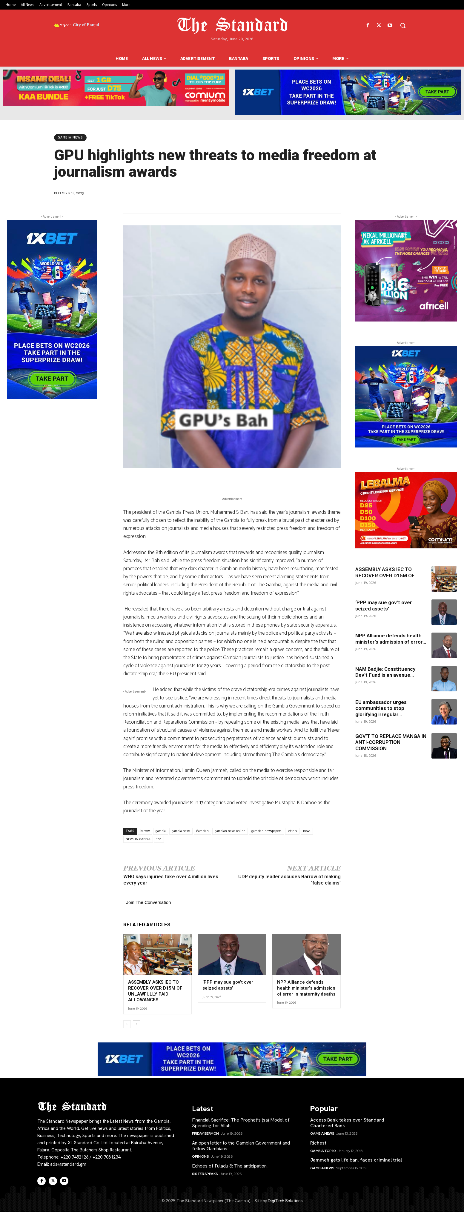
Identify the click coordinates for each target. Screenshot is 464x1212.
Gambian (202, 831)
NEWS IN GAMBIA (138, 839)
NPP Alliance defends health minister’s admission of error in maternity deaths (306, 987)
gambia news (181, 831)
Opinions (200, 1156)
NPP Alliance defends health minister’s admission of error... (390, 639)
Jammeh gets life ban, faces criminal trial (356, 1160)
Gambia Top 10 (323, 1150)
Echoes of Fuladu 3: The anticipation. (230, 1165)
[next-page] (136, 1024)
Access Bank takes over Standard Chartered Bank (347, 1123)
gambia (161, 831)
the (159, 839)
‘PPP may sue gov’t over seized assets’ (227, 985)
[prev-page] (127, 1024)
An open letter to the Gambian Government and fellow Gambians (241, 1146)
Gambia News (70, 137)
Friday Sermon (205, 1133)
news (307, 831)
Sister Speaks (205, 1173)
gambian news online (230, 831)
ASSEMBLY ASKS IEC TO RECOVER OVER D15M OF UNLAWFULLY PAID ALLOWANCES (155, 990)
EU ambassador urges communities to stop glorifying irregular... (381, 708)
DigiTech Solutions (285, 1200)
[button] (403, 25)
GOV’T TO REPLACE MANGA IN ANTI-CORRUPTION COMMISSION (390, 742)
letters (292, 831)
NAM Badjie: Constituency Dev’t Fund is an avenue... (385, 672)
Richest (318, 1143)
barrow (145, 831)
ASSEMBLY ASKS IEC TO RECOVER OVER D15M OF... (386, 572)
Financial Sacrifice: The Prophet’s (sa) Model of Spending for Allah (241, 1123)
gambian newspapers (266, 831)
